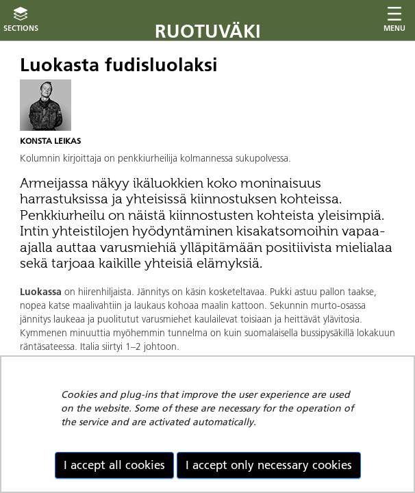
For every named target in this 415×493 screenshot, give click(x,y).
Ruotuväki (208, 31)
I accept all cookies (114, 465)
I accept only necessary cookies (269, 465)
